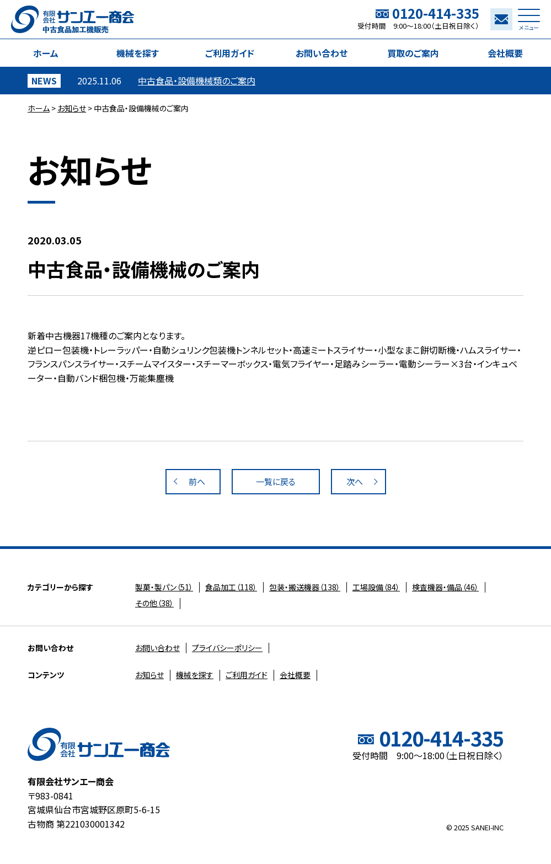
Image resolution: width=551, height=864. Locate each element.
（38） (154, 603)
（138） (304, 587)
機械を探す (137, 53)
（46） (445, 587)
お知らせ (71, 108)
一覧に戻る (276, 481)
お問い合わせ (321, 53)
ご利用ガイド (229, 53)
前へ (197, 481)
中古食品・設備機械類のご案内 (196, 80)
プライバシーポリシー (227, 647)
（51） (164, 587)
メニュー (529, 22)
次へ (354, 481)
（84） (376, 587)
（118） (231, 587)
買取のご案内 (413, 53)
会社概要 (505, 53)
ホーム (45, 53)
